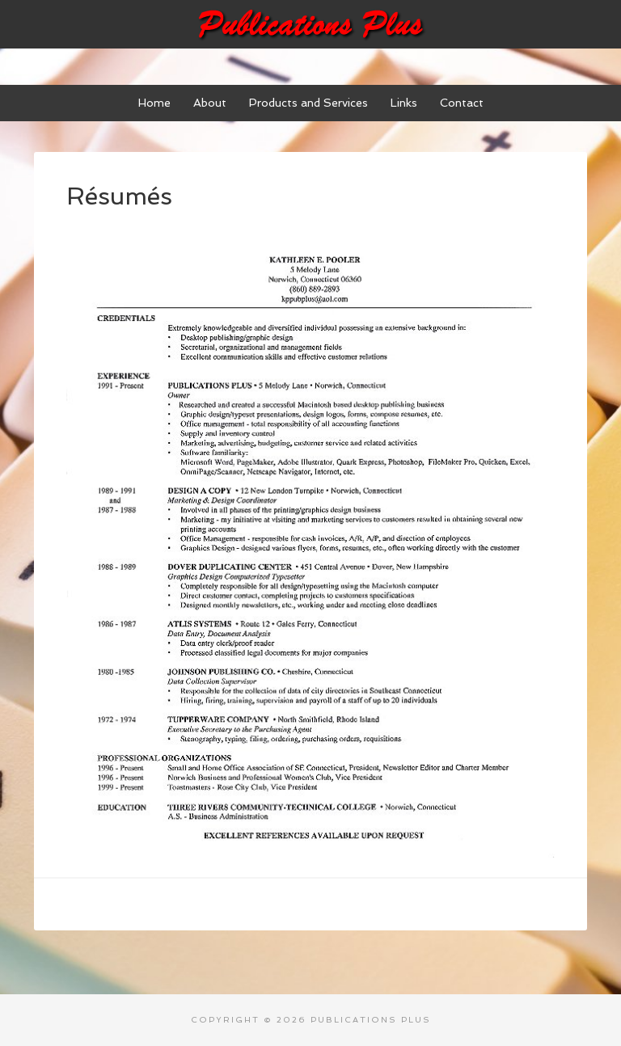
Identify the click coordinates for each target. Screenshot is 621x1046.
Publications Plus (310, 24)
